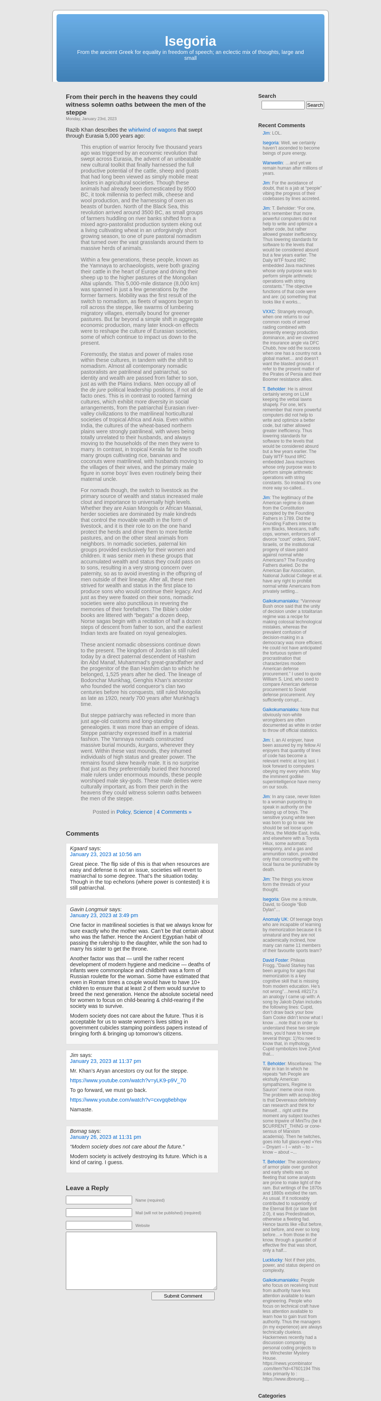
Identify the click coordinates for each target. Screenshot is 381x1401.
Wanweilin (273, 163)
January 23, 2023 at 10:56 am (105, 854)
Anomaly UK (275, 919)
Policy (123, 812)
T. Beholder (274, 389)
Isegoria (190, 41)
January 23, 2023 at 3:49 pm (104, 915)
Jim (266, 133)
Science (142, 812)
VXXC (269, 311)
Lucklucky (272, 1260)
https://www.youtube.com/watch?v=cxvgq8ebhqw (128, 1100)
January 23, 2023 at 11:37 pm (105, 1061)
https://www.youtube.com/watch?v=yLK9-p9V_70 (128, 1080)
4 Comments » (174, 812)
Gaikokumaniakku (280, 601)
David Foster (275, 960)
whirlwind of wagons (152, 130)
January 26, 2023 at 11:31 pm (105, 1137)
